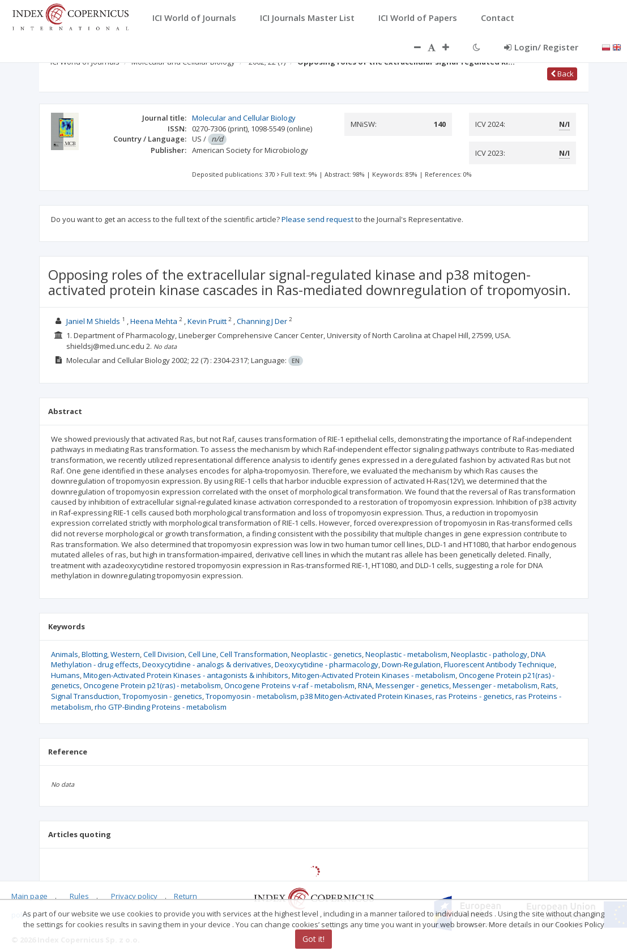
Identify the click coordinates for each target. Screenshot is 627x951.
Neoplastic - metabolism (406, 654)
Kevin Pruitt (207, 321)
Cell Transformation (254, 654)
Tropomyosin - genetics (162, 696)
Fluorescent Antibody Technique (499, 664)
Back (562, 74)
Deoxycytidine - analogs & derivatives (206, 664)
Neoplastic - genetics (326, 654)
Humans (65, 675)
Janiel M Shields (93, 321)
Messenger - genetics (412, 685)
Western (125, 654)
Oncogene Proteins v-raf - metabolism (289, 685)
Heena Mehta (153, 321)
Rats (548, 685)
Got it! (313, 938)
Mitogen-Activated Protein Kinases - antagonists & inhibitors (185, 675)
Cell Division (164, 654)
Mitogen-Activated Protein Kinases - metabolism (373, 675)
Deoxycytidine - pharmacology (326, 664)
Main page (29, 896)
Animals (64, 654)
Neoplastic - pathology (489, 654)
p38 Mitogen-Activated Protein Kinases (366, 696)
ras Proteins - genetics (474, 696)
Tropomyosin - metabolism (251, 696)
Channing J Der (262, 321)
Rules (79, 896)
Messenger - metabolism (495, 685)
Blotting (94, 654)
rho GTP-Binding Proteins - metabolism (161, 707)
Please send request (317, 219)
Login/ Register (541, 47)
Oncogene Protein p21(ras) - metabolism (152, 685)
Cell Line (202, 654)
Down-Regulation (411, 664)
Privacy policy (134, 896)
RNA (365, 685)
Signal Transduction (85, 696)
